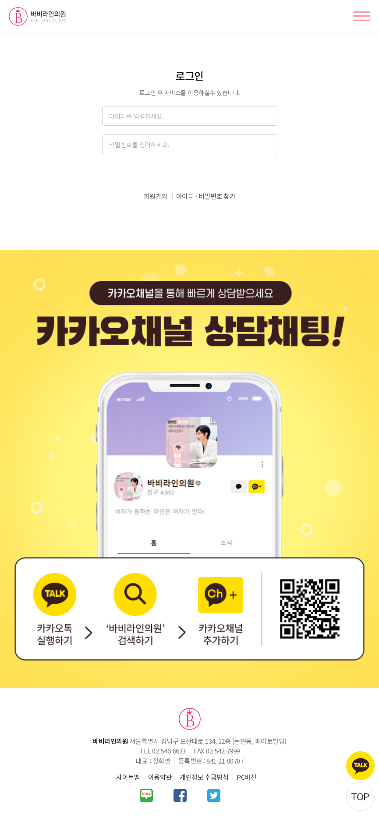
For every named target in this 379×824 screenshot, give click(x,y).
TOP (360, 796)
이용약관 (160, 777)
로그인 (189, 173)
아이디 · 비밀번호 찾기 (206, 196)
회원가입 (155, 196)
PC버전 (246, 777)
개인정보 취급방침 (204, 777)
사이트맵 (128, 777)
